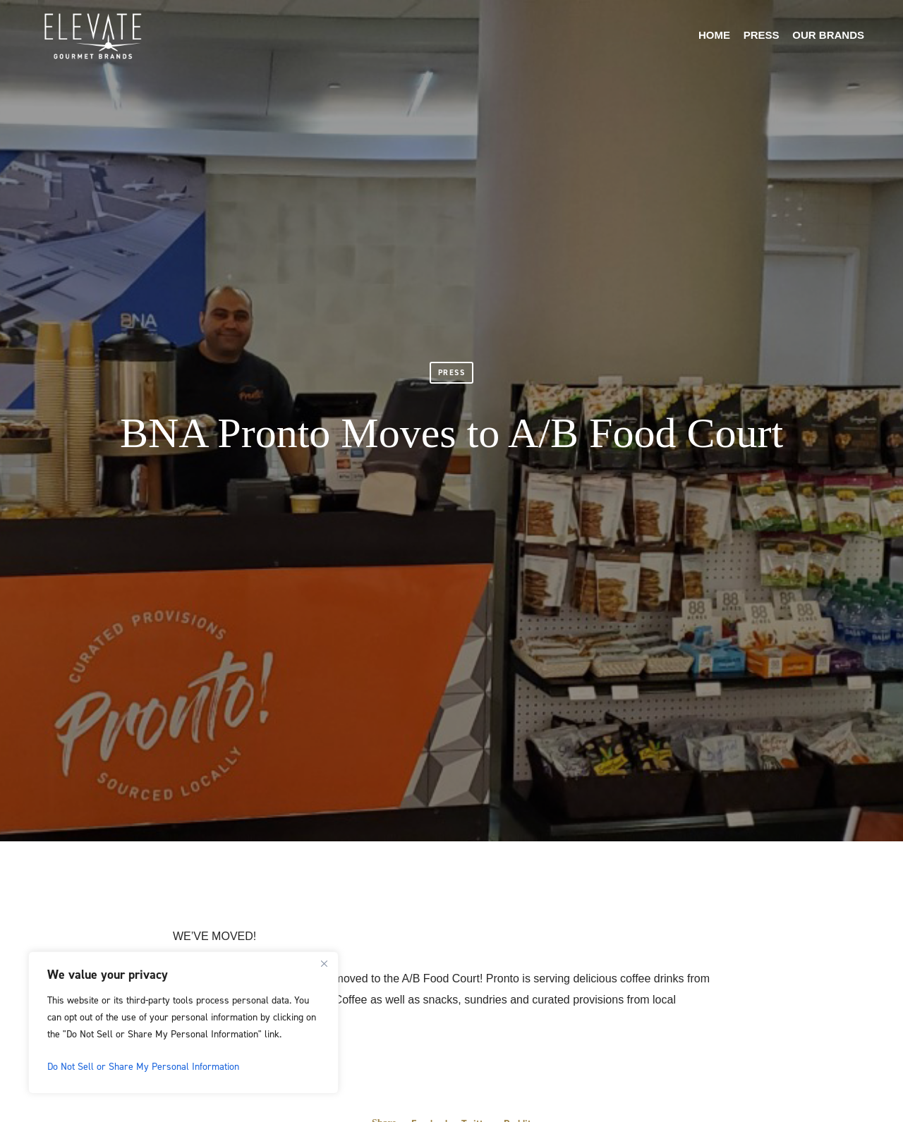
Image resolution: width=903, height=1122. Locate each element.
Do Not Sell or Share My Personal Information (143, 1066)
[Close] (323, 963)
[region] (183, 1022)
